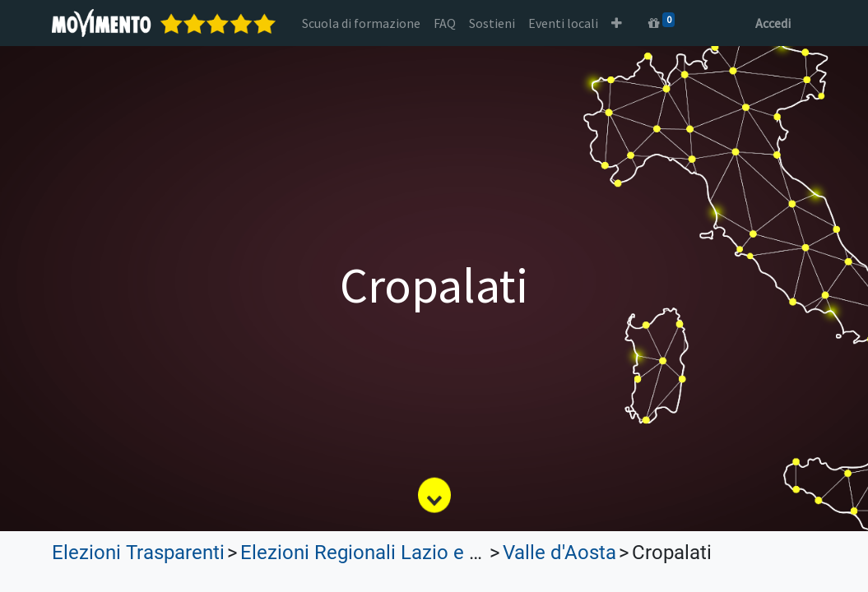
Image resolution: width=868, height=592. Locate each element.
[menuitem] (361, 23)
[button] (617, 23)
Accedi (773, 23)
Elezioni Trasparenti (138, 552)
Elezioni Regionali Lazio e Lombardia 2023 (425, 552)
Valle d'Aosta (559, 552)
